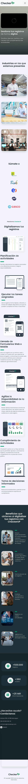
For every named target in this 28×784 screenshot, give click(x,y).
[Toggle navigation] (25, 3)
